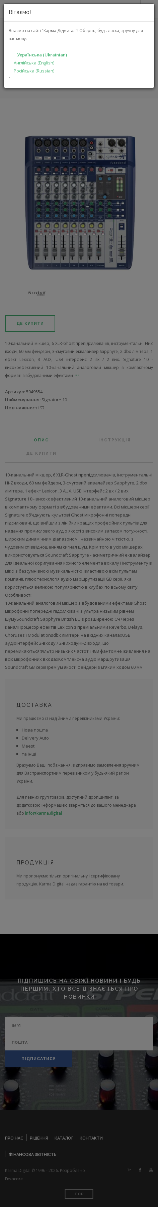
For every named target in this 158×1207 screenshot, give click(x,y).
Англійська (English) (34, 63)
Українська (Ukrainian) (42, 55)
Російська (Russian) (34, 71)
